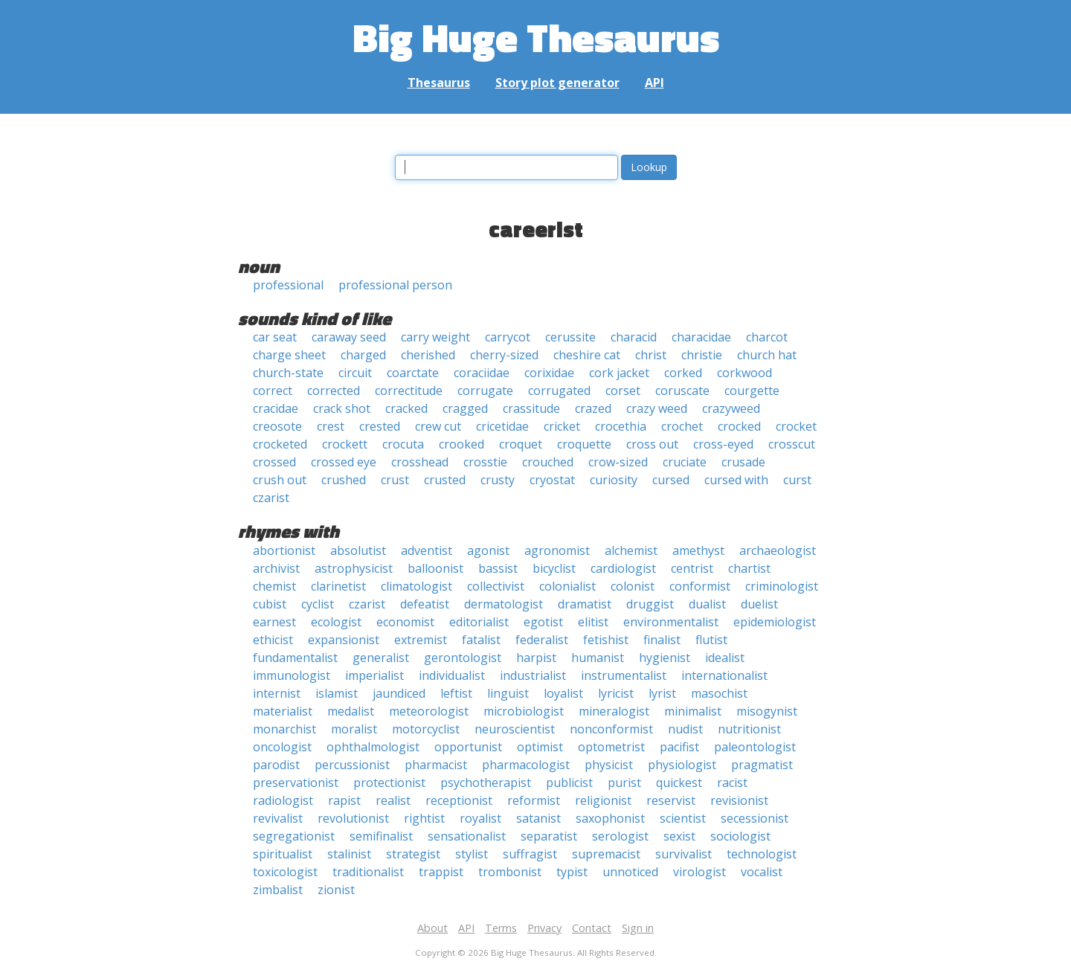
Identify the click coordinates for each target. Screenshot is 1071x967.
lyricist (616, 693)
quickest (679, 782)
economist (405, 622)
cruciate (685, 462)
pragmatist (762, 764)
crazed (593, 408)
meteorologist (429, 711)
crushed (343, 480)
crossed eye (343, 462)
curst (797, 480)
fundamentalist (295, 657)
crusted (445, 480)
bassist (498, 568)
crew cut (438, 426)
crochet (682, 426)
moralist (354, 729)
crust (395, 480)
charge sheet (289, 355)
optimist (540, 747)
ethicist (273, 640)
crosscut (791, 444)
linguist (508, 693)
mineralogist (614, 711)
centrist (692, 568)
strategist (413, 854)
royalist (480, 818)
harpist (536, 657)
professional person (395, 285)
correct (272, 390)
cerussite (570, 337)
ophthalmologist (373, 747)
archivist (276, 568)
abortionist (284, 550)
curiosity (613, 480)
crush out (279, 480)
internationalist (724, 675)
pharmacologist (526, 764)
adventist (426, 550)
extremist (420, 640)
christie (701, 355)
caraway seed (349, 337)
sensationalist (467, 836)
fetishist (605, 640)
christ (650, 355)
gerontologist (462, 657)
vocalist (761, 872)
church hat (767, 355)
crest (330, 426)
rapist (344, 800)
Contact (591, 928)
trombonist (509, 872)
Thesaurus (439, 82)
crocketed (280, 444)
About (432, 928)
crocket (796, 426)
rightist (424, 818)
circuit (355, 372)
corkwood (744, 372)
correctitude (409, 390)
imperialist (374, 675)
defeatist (424, 604)
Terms (501, 928)
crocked (739, 426)
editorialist (479, 622)
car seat (275, 337)
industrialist (533, 675)
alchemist (631, 550)
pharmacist (436, 764)
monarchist (284, 729)
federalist (541, 640)
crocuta (403, 444)
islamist (336, 693)
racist (732, 782)
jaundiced (399, 693)
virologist (699, 872)
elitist (593, 622)
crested (379, 426)
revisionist (739, 800)
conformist (699, 586)
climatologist (416, 586)
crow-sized (618, 462)
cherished (428, 355)
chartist (749, 568)
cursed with (736, 480)
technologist (762, 854)
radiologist (283, 800)
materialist (282, 711)
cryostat (552, 480)
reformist (533, 800)
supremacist (606, 854)
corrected (333, 390)
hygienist (664, 657)
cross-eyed (723, 444)
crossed (274, 462)
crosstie (485, 462)
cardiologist (623, 568)
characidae (701, 337)
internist (276, 693)
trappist (441, 872)
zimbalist (278, 889)
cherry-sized (504, 355)
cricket (562, 426)
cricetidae (502, 426)
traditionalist (368, 872)
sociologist (740, 836)
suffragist (530, 854)
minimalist (692, 711)
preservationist (295, 782)
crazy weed (656, 408)
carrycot (507, 337)
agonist (488, 550)
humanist (597, 657)
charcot (767, 337)
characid (634, 337)
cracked (406, 408)
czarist (271, 497)
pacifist (679, 747)
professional (288, 285)
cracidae (275, 408)
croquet (520, 444)
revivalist (278, 818)
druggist (650, 604)
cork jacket (619, 372)
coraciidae (481, 372)
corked (683, 372)
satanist (538, 818)
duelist (759, 604)
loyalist (563, 693)
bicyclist (554, 568)
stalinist (349, 854)
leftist (456, 693)
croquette (584, 444)
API (654, 82)
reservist (670, 800)
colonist (632, 586)
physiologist (682, 764)
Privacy (544, 928)
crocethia (620, 426)
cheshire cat (586, 355)
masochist (719, 693)
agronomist (557, 550)
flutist (711, 640)
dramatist (584, 604)
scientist (683, 818)
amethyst (698, 550)
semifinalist (381, 836)
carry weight (435, 337)
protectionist (389, 782)
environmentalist (670, 622)
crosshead (419, 462)
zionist (336, 889)
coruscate (682, 390)
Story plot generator (557, 82)
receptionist (458, 800)
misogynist (766, 711)
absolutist (358, 550)
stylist (471, 854)
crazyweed (731, 408)
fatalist (481, 640)
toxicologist (285, 872)
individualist (452, 675)
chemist (274, 586)
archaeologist (777, 550)
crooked (461, 444)
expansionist (343, 640)
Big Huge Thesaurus (536, 37)
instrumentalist (623, 675)
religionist (603, 800)
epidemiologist (774, 622)
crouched (547, 462)
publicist (569, 782)
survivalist (683, 854)
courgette (751, 390)
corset (622, 390)
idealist (724, 657)
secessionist (754, 818)
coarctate (413, 372)
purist (624, 782)
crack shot (341, 408)
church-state (288, 372)
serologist (620, 836)
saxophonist (610, 818)
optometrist (611, 747)
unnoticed (630, 872)
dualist (707, 604)
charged (363, 355)
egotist (543, 622)
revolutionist (353, 818)
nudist (685, 729)
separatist (549, 836)
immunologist (291, 675)
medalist (350, 711)
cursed (670, 480)
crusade (743, 462)
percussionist (352, 764)
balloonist (435, 568)
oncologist (282, 747)
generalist (381, 657)
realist (393, 800)
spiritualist (282, 854)
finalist (662, 640)
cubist (269, 604)
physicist (609, 764)
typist (572, 872)
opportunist (468, 747)
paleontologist (755, 747)
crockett (344, 444)
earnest (274, 622)
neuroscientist (515, 729)
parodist (276, 764)
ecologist (336, 622)
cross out (652, 444)
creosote (277, 426)
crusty (497, 480)
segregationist (294, 836)
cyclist (317, 604)
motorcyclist (426, 729)
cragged (465, 408)
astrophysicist (354, 568)
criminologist (781, 586)
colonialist (567, 586)
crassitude (531, 408)
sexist (679, 836)
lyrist (662, 693)
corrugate (485, 390)
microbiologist (523, 711)
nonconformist (611, 729)
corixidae (549, 372)
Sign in (638, 928)
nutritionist (749, 729)
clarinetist (338, 586)
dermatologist (503, 604)
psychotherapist (485, 782)
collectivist (495, 586)
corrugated (559, 390)
